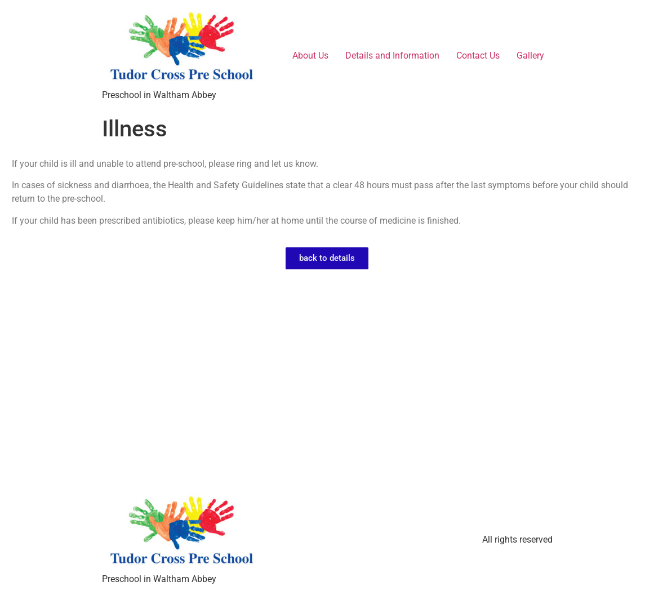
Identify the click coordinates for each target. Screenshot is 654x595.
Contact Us (478, 55)
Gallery (530, 55)
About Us (310, 55)
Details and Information (392, 55)
